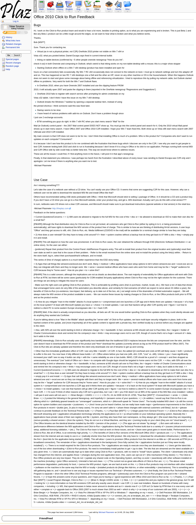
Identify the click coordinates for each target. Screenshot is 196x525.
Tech (109, 9)
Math (41, 9)
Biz (87, 9)
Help (8, 69)
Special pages (12, 59)
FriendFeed (46, 518)
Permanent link (13, 47)
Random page (12, 66)
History (9, 37)
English (69, 9)
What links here (13, 40)
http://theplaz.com (60, 208)
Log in (16, 21)
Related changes (13, 44)
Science (50, 9)
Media (118, 9)
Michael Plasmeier (106, 512)
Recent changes (13, 63)
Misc (127, 9)
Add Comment (9, 33)
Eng (78, 9)
